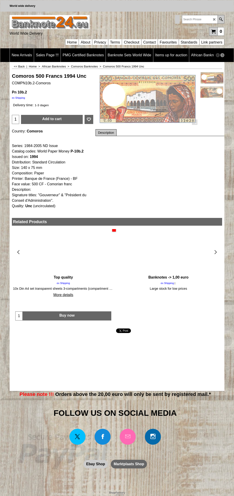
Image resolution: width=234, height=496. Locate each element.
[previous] (218, 55)
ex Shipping (18, 97)
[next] (222, 55)
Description (106, 132)
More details (63, 295)
